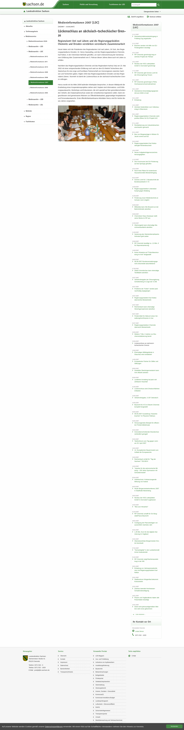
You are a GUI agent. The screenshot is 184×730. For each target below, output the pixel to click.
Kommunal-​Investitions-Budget (105, 698)
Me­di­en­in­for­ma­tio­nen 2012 (39, 56)
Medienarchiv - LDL (36, 105)
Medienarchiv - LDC (36, 52)
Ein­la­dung (137, 100)
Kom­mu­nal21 (100, 694)
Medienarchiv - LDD (36, 99)
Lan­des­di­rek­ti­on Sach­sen (37, 11)
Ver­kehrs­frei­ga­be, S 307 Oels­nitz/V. (146, 398)
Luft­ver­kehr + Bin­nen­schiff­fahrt (105, 704)
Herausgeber (27, 651)
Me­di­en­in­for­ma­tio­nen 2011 (39, 62)
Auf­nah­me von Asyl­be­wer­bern (105, 662)
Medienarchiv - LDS (36, 46)
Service (60, 651)
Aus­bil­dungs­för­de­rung (102, 665)
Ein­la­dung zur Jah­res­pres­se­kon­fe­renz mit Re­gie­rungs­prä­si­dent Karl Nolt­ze (145, 570)
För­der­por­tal (99, 678)
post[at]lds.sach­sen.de (41, 670)
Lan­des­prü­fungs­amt (102, 701)
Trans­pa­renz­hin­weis (66, 672)
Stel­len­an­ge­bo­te (32, 31)
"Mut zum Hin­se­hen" (141, 507)
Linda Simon (139, 631)
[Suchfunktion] (144, 5)
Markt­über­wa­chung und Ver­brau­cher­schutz (109, 720)
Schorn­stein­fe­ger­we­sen (103, 710)
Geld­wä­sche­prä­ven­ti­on (103, 681)
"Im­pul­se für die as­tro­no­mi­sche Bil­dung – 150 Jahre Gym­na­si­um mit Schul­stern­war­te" (146, 470)
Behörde (29, 111)
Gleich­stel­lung (100, 685)
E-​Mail (134, 656)
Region (28, 116)
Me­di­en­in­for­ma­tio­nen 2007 (39, 82)
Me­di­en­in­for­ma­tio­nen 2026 (37, 41)
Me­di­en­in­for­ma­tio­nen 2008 (39, 77)
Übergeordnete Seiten (151, 11)
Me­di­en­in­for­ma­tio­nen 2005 (39, 93)
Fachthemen (30, 122)
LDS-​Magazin (100, 656)
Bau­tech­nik (99, 669)
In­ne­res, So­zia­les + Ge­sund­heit (105, 691)
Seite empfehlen (134, 651)
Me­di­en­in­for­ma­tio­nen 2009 (39, 72)
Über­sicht (63, 656)
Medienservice (31, 36)
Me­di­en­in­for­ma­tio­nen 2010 (39, 67)
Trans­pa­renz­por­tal (101, 714)
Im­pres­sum (63, 662)
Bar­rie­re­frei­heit (65, 669)
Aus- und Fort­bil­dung (102, 659)
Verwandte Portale (100, 651)
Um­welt (98, 717)
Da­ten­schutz (64, 665)
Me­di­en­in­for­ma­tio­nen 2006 (39, 88)
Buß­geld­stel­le (100, 675)
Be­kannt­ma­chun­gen (102, 672)
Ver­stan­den (174, 726)
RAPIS (98, 707)
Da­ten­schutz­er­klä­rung (54, 727)
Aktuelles (29, 26)
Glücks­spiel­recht (101, 688)
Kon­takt (62, 659)
